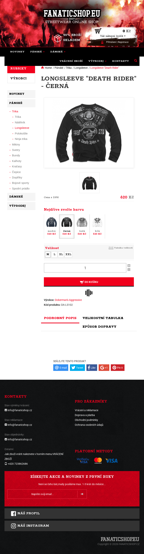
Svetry (16, 149)
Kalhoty (16, 161)
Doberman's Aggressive (68, 299)
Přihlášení (111, 42)
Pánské (59, 67)
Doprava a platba (85, 415)
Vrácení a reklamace (86, 410)
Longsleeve (81, 67)
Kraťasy (17, 166)
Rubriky (18, 68)
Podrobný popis (60, 318)
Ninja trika (21, 138)
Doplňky (17, 177)
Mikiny (16, 144)
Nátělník (20, 122)
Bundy (16, 155)
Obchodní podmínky (86, 419)
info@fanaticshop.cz (20, 410)
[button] (37, 52)
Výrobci (18, 78)
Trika (69, 67)
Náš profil (25, 513)
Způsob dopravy (99, 327)
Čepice (16, 172)
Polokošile (21, 133)
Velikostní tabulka (102, 318)
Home (48, 67)
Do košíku (89, 282)
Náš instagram (30, 526)
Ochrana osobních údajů (89, 424)
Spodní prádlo (20, 188)
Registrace (123, 42)
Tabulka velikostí (123, 247)
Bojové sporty (20, 182)
